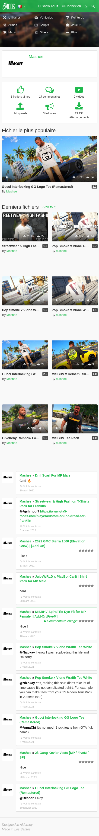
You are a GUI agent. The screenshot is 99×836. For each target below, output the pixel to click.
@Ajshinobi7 (29, 511)
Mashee (36, 56)
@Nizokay (27, 652)
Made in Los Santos (16, 829)
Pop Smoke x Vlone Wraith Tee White (63, 647)
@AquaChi (27, 727)
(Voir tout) (49, 207)
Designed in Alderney (17, 824)
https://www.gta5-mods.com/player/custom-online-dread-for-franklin (52, 515)
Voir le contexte (30, 486)
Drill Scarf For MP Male (52, 475)
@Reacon (26, 798)
